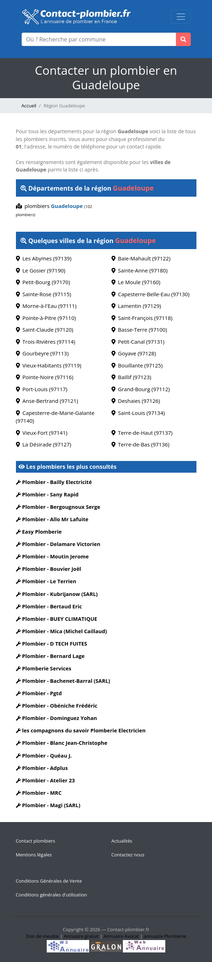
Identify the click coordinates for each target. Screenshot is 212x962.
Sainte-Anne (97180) (139, 270)
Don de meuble (42, 936)
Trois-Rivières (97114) (45, 341)
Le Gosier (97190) (40, 270)
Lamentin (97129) (136, 305)
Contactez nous (127, 854)
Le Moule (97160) (136, 282)
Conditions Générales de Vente (49, 881)
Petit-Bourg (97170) (43, 282)
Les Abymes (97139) (43, 258)
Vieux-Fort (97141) (42, 432)
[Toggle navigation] (181, 17)
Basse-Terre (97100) (139, 329)
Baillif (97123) (131, 377)
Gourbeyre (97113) (42, 353)
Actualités (121, 841)
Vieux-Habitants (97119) (48, 365)
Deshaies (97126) (135, 400)
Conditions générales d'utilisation (51, 894)
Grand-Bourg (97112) (140, 389)
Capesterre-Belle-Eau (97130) (150, 294)
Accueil (29, 105)
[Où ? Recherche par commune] (99, 39)
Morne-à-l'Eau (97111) (46, 305)
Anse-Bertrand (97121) (47, 400)
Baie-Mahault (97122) (141, 258)
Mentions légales (34, 854)
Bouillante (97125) (137, 365)
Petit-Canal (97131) (138, 341)
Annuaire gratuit (81, 936)
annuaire (153, 936)
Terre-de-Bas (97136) (140, 444)
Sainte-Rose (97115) (43, 294)
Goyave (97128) (133, 353)
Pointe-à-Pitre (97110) (46, 317)
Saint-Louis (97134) (138, 412)
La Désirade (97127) (43, 444)
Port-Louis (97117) (42, 389)
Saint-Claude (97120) (45, 329)
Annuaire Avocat (121, 936)
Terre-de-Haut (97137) (142, 432)
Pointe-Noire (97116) (45, 377)
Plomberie (175, 936)
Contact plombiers (35, 841)
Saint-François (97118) (142, 317)
